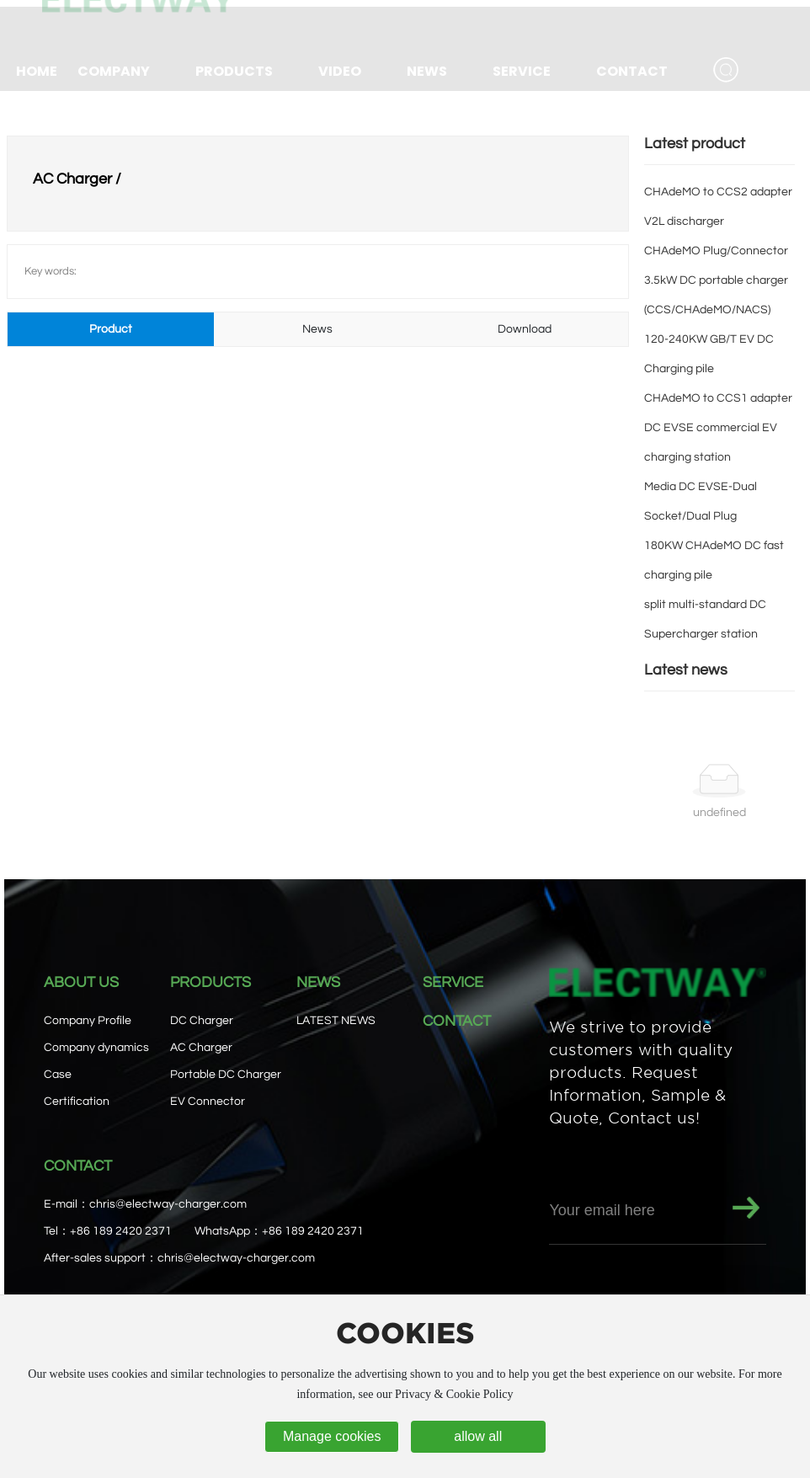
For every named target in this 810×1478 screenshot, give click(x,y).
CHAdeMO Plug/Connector (716, 251)
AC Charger (201, 1048)
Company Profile (87, 1021)
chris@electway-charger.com (168, 1204)
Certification (76, 1101)
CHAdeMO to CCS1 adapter (718, 398)
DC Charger (201, 1021)
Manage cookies (332, 1436)
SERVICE (453, 982)
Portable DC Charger (225, 1074)
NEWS (318, 982)
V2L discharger (684, 221)
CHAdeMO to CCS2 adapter (718, 192)
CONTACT (457, 1021)
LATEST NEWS (336, 1021)
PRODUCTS (210, 982)
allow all (478, 1436)
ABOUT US (81, 982)
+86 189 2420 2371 (121, 1231)
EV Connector (207, 1101)
